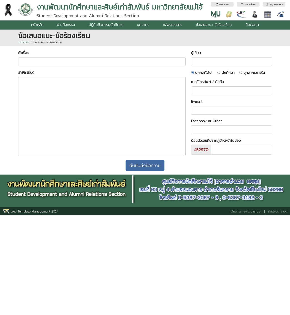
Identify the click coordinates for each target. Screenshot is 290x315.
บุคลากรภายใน (254, 72)
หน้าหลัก (37, 24)
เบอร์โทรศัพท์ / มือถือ (207, 82)
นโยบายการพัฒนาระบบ (245, 211)
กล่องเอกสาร (172, 24)
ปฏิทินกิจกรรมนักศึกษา (106, 24)
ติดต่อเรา (252, 24)
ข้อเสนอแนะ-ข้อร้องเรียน (214, 24)
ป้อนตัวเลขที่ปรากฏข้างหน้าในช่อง (216, 140)
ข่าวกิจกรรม (66, 24)
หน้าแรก (24, 42)
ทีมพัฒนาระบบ (277, 211)
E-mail (196, 101)
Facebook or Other (206, 121)
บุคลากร (143, 24)
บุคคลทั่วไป (203, 72)
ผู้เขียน (198, 52)
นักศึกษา (228, 72)
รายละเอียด (26, 72)
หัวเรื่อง (26, 52)
